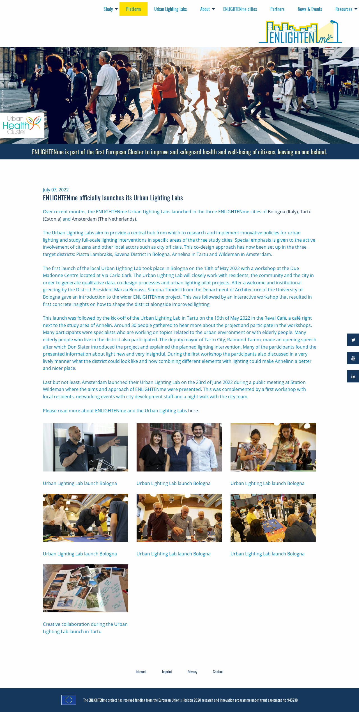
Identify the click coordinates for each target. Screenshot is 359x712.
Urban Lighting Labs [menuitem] (170, 9)
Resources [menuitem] (343, 9)
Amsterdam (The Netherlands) (104, 219)
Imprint (167, 671)
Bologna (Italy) (283, 212)
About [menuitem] (205, 9)
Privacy (192, 671)
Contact (218, 671)
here (193, 410)
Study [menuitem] (108, 9)
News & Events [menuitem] (310, 9)
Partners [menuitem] (277, 9)
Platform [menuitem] (133, 9)
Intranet (141, 671)
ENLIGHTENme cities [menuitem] (240, 9)
